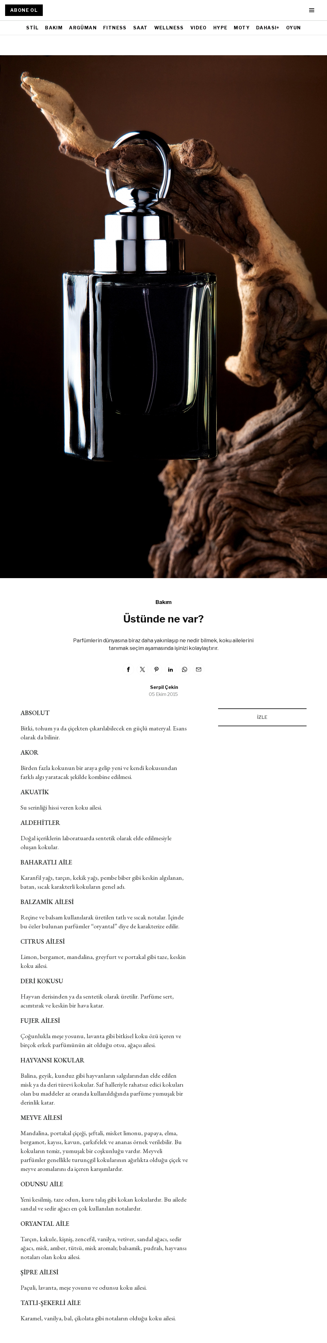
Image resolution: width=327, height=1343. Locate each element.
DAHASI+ (268, 27)
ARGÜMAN (83, 27)
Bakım (163, 602)
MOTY (242, 27)
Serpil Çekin (164, 687)
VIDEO (198, 27)
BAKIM (54, 27)
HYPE (220, 27)
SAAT (140, 27)
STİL (32, 27)
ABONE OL (24, 10)
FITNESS (115, 27)
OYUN (293, 27)
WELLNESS (169, 27)
